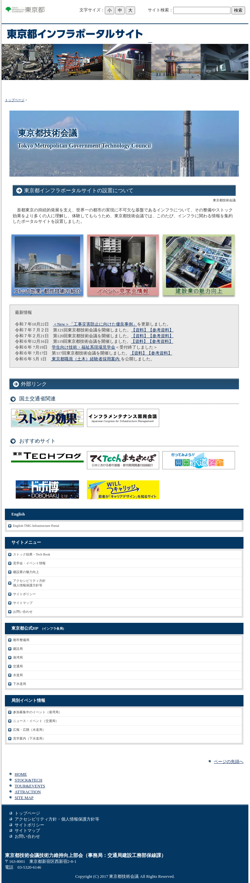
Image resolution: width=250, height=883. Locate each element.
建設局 (18, 648)
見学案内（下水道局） (29, 738)
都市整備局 (21, 640)
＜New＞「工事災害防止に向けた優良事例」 (95, 324)
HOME (21, 774)
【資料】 (139, 330)
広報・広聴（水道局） (29, 729)
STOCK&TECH (28, 780)
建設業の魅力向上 (26, 572)
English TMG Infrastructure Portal (36, 526)
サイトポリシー (24, 594)
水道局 (18, 675)
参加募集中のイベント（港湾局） (37, 712)
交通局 (18, 666)
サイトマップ (23, 603)
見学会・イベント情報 (29, 563)
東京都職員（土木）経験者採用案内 (85, 359)
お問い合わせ (23, 611)
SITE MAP (24, 798)
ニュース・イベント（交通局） (36, 721)
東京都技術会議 (124, 876)
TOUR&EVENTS (30, 786)
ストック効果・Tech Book (31, 554)
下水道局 (19, 684)
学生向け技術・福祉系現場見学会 (83, 347)
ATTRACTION (28, 792)
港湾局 (18, 657)
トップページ (14, 100)
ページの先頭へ (228, 761)
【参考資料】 (161, 330)
